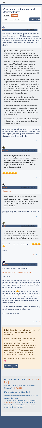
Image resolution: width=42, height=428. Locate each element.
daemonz (5, 150)
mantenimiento (9, 402)
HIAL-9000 (18, 388)
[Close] (38, 330)
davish (4, 187)
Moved (6, 15)
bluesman (5, 30)
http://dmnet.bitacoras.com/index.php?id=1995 (18, 272)
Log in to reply (35, 19)
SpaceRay (5, 264)
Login (15, 365)
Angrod (4, 226)
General (15, 15)
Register (8, 365)
